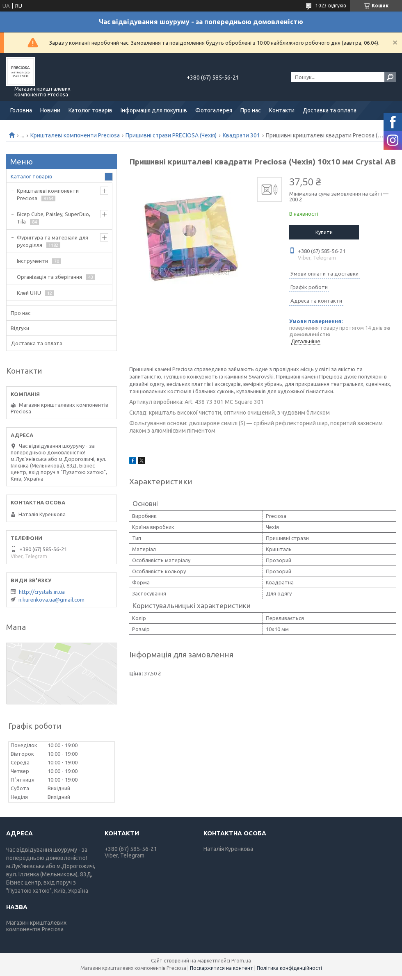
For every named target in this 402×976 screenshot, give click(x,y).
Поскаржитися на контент (221, 968)
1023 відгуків (330, 5)
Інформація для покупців (154, 110)
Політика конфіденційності (289, 968)
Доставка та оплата (329, 110)
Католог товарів (90, 110)
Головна (21, 110)
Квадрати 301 (241, 135)
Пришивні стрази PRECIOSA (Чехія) (171, 135)
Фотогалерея (213, 110)
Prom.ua (241, 960)
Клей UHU (29, 293)
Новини (50, 110)
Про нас (250, 110)
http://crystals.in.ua (42, 592)
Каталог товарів (31, 176)
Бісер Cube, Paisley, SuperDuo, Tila (53, 217)
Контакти (282, 110)
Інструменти (32, 261)
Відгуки (20, 328)
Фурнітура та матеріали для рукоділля (52, 241)
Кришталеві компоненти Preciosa (75, 135)
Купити (324, 232)
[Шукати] (390, 77)
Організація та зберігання (49, 277)
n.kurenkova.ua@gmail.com (51, 599)
